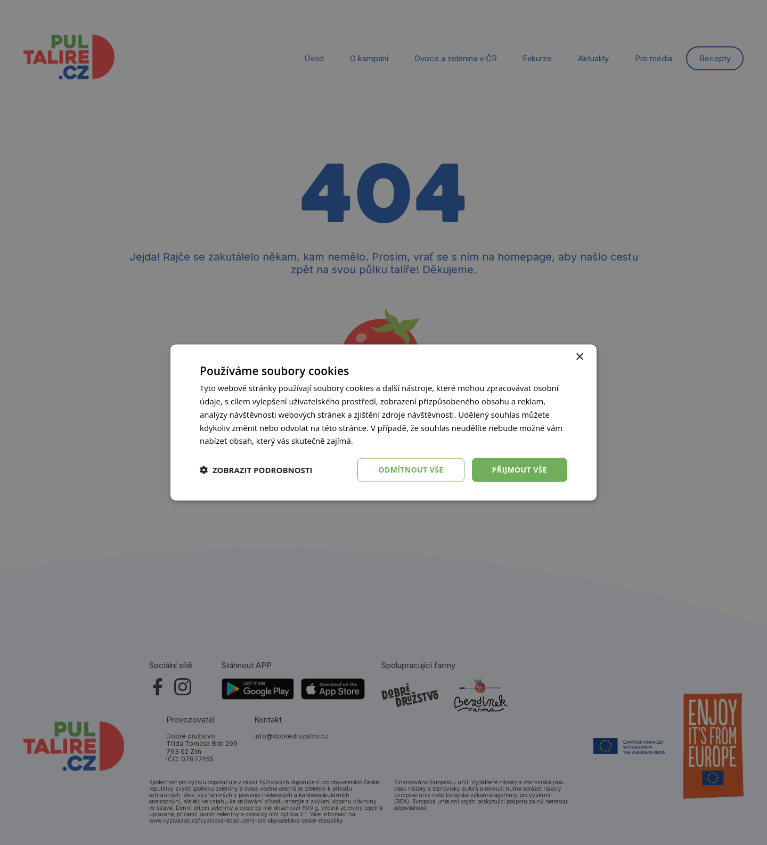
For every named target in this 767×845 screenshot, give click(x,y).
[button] (256, 470)
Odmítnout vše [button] (410, 470)
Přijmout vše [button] (519, 470)
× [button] (579, 357)
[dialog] (383, 422)
